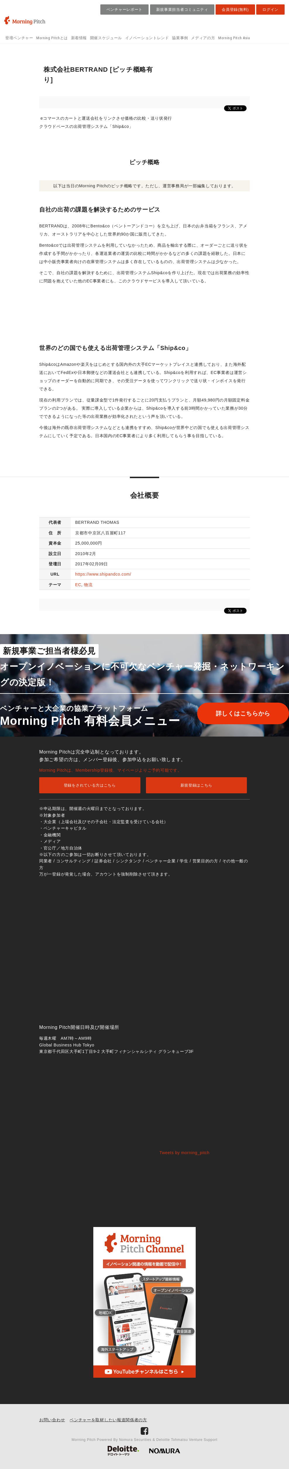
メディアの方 (203, 38)
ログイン (270, 9)
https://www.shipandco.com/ (103, 574)
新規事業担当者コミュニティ (182, 9)
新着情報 (79, 38)
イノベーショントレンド (147, 38)
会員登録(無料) (235, 9)
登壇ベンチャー (19, 38)
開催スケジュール (106, 38)
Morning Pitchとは (52, 38)
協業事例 (180, 38)
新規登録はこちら (196, 785)
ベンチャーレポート (124, 9)
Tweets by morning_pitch (184, 1152)
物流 (88, 584)
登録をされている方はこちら (90, 785)
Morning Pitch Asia (234, 38)
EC (78, 584)
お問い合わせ (52, 1419)
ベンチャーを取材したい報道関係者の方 (108, 1419)
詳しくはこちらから (238, 713)
